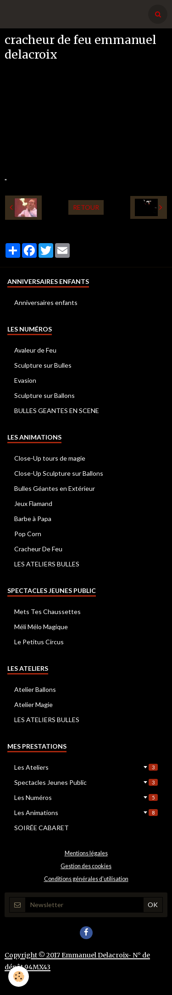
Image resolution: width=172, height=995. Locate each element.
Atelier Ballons (35, 689)
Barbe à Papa (32, 518)
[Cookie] (18, 976)
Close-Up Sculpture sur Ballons (58, 473)
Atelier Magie (33, 704)
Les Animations (86, 812)
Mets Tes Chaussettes (47, 611)
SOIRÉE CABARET (41, 828)
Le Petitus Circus (39, 642)
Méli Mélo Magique (41, 627)
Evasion (25, 380)
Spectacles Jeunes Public (86, 782)
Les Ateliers (86, 767)
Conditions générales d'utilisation (86, 878)
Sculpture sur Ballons (44, 395)
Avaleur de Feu (35, 350)
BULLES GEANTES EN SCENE (56, 410)
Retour (86, 207)
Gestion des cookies (86, 866)
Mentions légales (86, 853)
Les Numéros (86, 797)
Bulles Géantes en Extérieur (54, 488)
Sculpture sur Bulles (43, 365)
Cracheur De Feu (38, 549)
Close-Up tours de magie (49, 458)
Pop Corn (27, 534)
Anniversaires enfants (46, 302)
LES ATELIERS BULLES (46, 564)
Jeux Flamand (33, 503)
